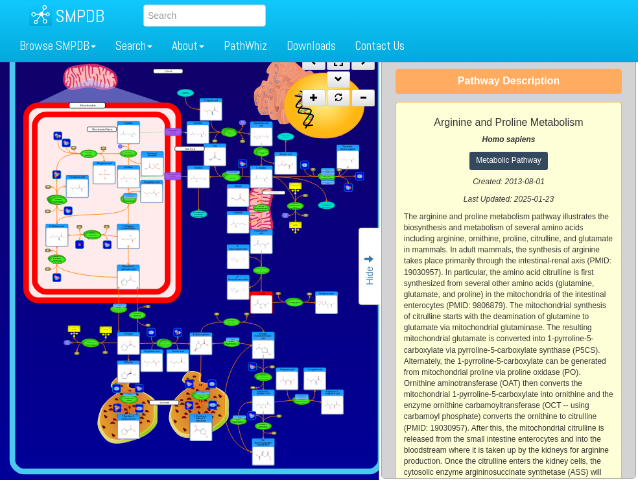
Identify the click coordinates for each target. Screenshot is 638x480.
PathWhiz (245, 46)
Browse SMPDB (57, 46)
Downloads (311, 46)
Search (133, 46)
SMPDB (79, 16)
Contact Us (380, 46)
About (188, 46)
